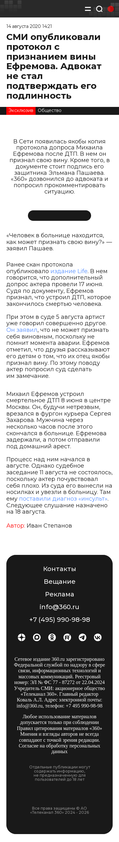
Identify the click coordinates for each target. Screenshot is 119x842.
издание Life (69, 271)
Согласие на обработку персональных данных (59, 748)
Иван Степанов (49, 525)
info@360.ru (59, 607)
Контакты (59, 569)
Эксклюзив (21, 110)
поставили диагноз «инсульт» (63, 498)
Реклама (59, 594)
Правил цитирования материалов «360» (59, 728)
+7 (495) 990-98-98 (59, 619)
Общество (50, 110)
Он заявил (21, 329)
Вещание (60, 581)
